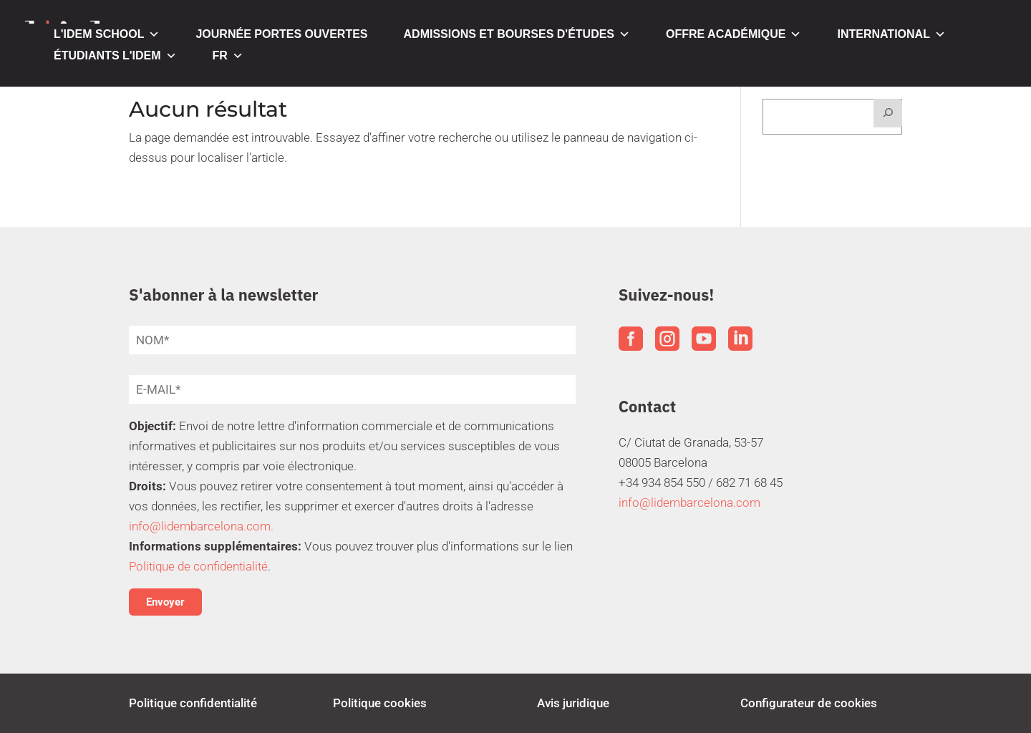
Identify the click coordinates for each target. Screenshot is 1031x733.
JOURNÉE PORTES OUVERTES (281, 34)
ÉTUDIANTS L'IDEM (115, 56)
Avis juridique (573, 703)
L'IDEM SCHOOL (107, 34)
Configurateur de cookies (808, 703)
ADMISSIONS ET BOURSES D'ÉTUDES (517, 34)
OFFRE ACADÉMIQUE (733, 34)
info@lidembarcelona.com (689, 502)
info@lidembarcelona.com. (201, 526)
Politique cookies (380, 703)
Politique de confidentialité (198, 566)
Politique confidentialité (193, 703)
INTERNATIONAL (891, 34)
